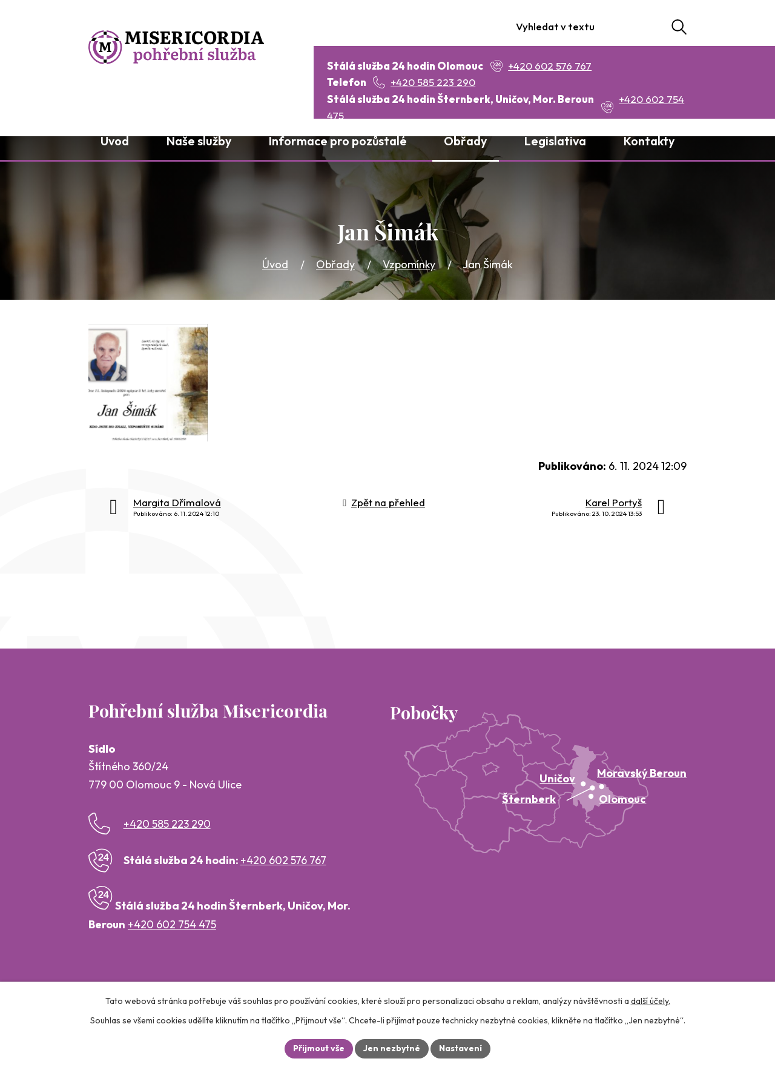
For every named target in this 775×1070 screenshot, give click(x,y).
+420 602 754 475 (172, 924)
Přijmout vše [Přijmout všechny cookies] (319, 1048)
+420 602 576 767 (283, 860)
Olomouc (622, 799)
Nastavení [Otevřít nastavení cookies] (460, 1048)
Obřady (335, 264)
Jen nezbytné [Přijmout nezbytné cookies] (391, 1048)
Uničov (557, 778)
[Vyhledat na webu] (616, 27)
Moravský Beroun (642, 773)
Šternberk (529, 799)
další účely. (650, 1001)
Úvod (275, 264)
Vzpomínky (409, 264)
